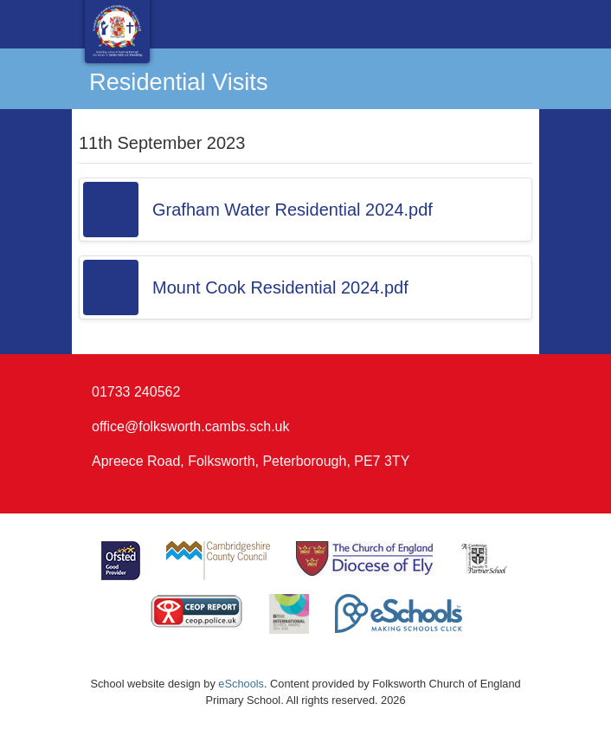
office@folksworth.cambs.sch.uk (190, 426)
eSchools (241, 683)
